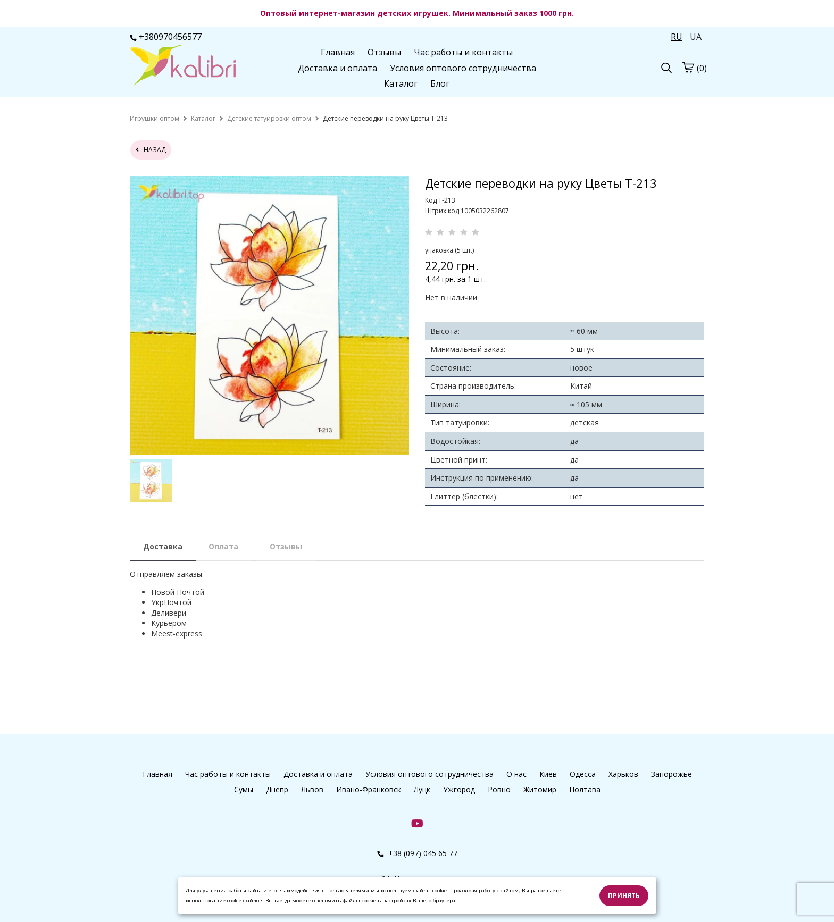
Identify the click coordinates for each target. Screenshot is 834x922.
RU (676, 37)
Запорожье (671, 774)
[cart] (687, 67)
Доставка (162, 546)
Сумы (243, 789)
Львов (312, 789)
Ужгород (459, 789)
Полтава (585, 789)
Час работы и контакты (463, 52)
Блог (439, 83)
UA (696, 37)
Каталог (401, 83)
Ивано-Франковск (368, 789)
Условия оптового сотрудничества (463, 68)
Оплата (223, 546)
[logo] (183, 66)
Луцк (422, 789)
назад (151, 149)
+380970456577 (166, 37)
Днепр (277, 789)
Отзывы (384, 52)
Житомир (539, 789)
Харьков (623, 774)
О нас (516, 774)
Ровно (499, 789)
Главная (338, 52)
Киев (548, 774)
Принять (624, 895)
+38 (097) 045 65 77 (417, 853)
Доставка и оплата (337, 68)
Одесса (583, 774)
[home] (154, 118)
